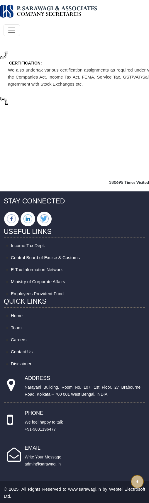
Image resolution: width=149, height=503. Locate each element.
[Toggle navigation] (12, 30)
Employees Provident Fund (37, 293)
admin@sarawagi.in (43, 464)
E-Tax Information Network (37, 269)
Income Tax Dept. (28, 245)
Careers (18, 339)
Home (17, 315)
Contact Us (22, 351)
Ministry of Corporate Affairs (38, 281)
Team (16, 327)
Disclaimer (21, 363)
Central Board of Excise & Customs (45, 257)
